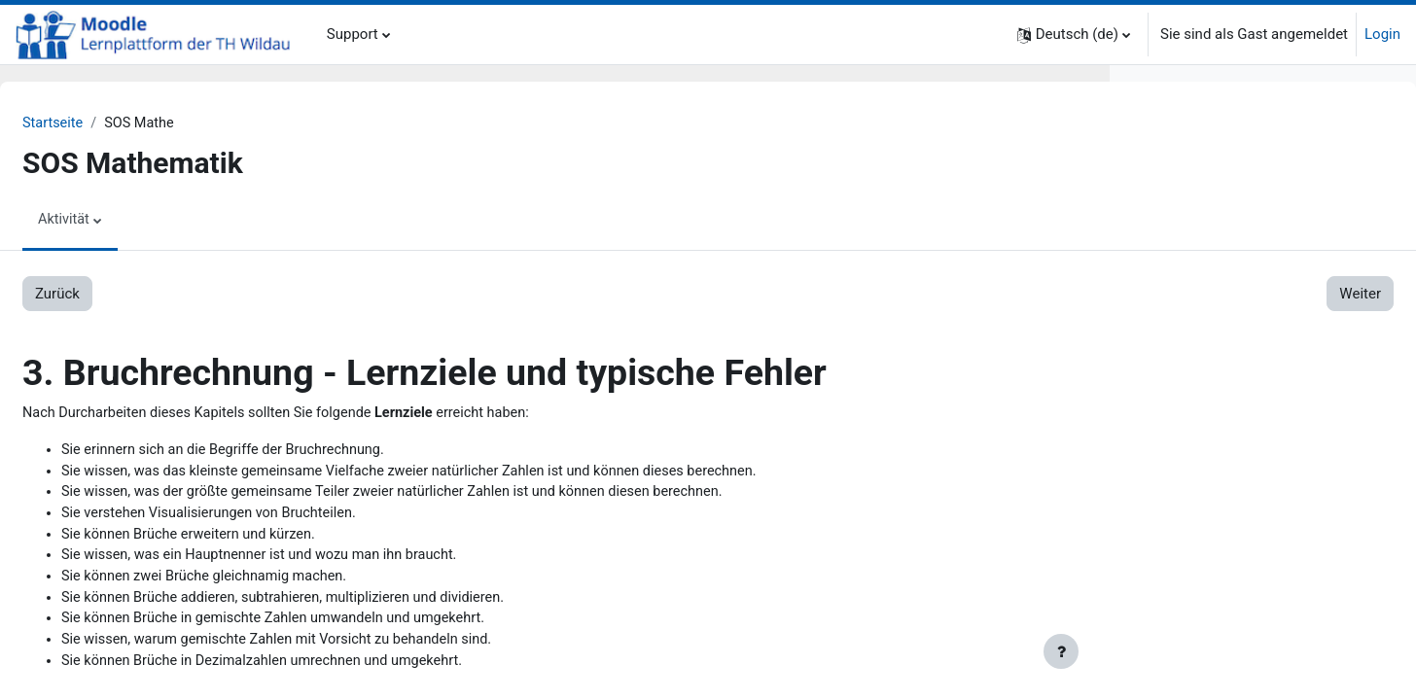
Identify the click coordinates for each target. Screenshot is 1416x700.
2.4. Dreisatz (1211, 300)
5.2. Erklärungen (1223, 563)
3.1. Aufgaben (1216, 365)
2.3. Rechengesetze (1234, 278)
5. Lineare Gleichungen (1206, 519)
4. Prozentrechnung (1195, 431)
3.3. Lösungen (1216, 409)
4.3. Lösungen (1216, 497)
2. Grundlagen (1177, 213)
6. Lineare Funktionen (1201, 606)
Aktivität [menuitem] (111, 220)
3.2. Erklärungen (1223, 388)
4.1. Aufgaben (1216, 453)
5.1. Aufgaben (1216, 540)
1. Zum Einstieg (1182, 190)
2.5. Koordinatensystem (1248, 322)
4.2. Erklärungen (1223, 475)
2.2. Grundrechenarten (1243, 256)
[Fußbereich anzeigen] (1061, 651)
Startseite (100, 123)
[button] (1074, 34)
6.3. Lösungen (1216, 672)
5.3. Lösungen (1216, 584)
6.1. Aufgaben (1216, 628)
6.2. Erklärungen (1223, 650)
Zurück (104, 294)
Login (1382, 34)
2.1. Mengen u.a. (1225, 234)
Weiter (1038, 294)
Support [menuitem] (352, 34)
